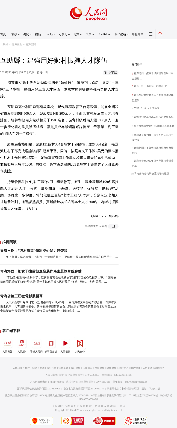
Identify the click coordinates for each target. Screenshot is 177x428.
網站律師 (135, 368)
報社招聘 (52, 368)
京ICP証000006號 (148, 395)
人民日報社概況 (21, 368)
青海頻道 (17, 44)
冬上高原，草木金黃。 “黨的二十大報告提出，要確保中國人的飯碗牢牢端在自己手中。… (62, 256)
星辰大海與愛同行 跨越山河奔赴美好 (154, 126)
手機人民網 (36, 345)
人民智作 (80, 345)
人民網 (4, 44)
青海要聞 (31, 44)
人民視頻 (65, 345)
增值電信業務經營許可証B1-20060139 (83, 388)
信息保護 (147, 368)
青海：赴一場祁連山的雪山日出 (151, 86)
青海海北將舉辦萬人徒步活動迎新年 (153, 117)
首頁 (3, 34)
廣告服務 (75, 368)
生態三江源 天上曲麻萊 (146, 108)
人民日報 (7, 345)
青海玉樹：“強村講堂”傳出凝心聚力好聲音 (33, 251)
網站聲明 (123, 368)
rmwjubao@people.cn (136, 381)
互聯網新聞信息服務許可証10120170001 (38, 388)
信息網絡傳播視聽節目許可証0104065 (25, 395)
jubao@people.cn (123, 375)
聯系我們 (159, 368)
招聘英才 (63, 368)
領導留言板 (51, 345)
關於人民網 (38, 368)
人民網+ (22, 345)
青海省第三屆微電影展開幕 (21, 296)
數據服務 (111, 368)
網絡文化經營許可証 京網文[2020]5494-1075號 (73, 395)
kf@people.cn (57, 381)
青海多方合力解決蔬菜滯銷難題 (151, 173)
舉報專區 (137, 34)
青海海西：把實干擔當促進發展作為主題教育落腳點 (40, 271)
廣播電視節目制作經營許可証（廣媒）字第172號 (133, 388)
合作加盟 (87, 368)
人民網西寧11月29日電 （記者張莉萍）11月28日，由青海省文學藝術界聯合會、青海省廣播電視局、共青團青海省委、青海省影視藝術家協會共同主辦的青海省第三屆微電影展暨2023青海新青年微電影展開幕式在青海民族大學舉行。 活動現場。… (58, 306)
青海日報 (42, 72)
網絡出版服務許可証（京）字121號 (118, 395)
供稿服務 (99, 368)
